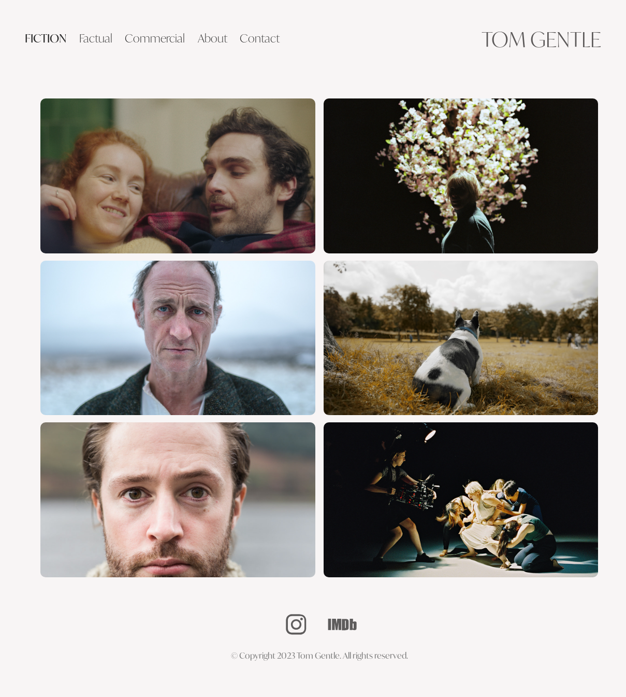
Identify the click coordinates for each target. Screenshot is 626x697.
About (212, 38)
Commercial (155, 38)
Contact (260, 38)
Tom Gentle (541, 39)
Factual (95, 38)
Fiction (45, 38)
